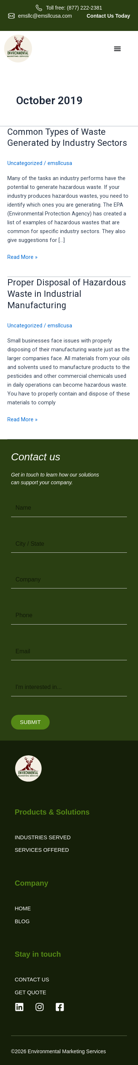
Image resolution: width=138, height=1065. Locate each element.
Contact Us (32, 980)
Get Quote (30, 992)
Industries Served (43, 837)
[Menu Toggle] (117, 48)
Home (23, 908)
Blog (22, 921)
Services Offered (42, 850)
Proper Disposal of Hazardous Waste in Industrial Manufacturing (66, 293)
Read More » (22, 256)
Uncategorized (24, 163)
